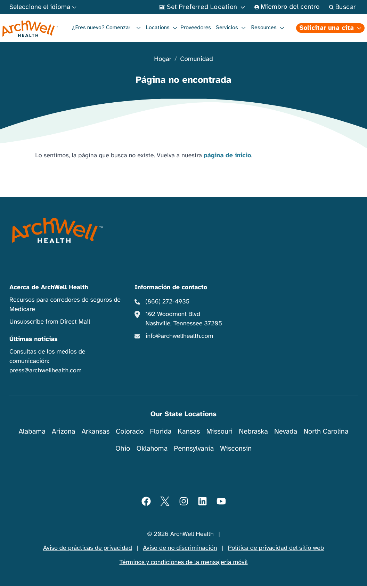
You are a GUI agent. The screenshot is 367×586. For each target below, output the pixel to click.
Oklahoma (152, 448)
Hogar (162, 59)
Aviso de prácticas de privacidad (87, 548)
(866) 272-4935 (168, 302)
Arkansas (95, 431)
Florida (161, 431)
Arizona (63, 431)
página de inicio (227, 155)
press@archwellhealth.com (45, 370)
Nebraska (253, 431)
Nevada (285, 431)
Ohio (122, 448)
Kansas (189, 431)
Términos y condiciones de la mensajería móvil (184, 562)
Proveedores (195, 27)
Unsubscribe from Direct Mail (49, 322)
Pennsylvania (194, 448)
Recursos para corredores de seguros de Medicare (65, 304)
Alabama (32, 431)
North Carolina (325, 431)
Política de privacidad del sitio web (276, 548)
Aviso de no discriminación (180, 548)
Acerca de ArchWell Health (48, 287)
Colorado (130, 431)
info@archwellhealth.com (179, 336)
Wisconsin (236, 448)
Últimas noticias (33, 339)
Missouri (219, 431)
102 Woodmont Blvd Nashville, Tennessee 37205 (184, 318)
